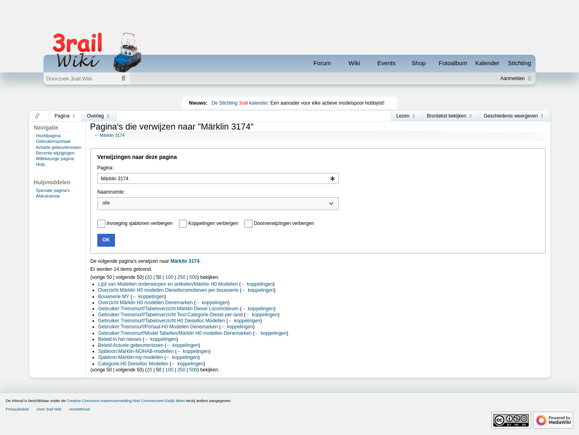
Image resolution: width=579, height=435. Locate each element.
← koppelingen (257, 284)
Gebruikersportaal (53, 141)
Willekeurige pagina (55, 158)
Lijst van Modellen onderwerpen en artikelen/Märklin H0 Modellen (168, 284)
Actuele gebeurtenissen (58, 147)
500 (193, 277)
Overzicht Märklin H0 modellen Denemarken (145, 302)
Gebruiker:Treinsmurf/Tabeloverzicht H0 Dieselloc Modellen (161, 321)
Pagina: (105, 168)
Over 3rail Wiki (49, 409)
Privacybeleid (17, 409)
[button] (37, 116)
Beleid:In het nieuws (119, 339)
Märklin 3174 (112, 135)
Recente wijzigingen (55, 152)
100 (169, 277)
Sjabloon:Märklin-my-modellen (130, 357)
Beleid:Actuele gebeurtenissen (130, 345)
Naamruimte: (111, 192)
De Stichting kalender (239, 103)
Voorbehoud (79, 409)
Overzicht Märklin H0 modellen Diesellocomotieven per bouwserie (168, 290)
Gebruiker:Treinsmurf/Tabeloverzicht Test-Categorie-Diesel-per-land (170, 314)
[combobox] (218, 178)
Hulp (40, 164)
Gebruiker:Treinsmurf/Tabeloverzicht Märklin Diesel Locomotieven (168, 308)
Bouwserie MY (113, 296)
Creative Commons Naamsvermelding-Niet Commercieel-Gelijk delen (125, 400)
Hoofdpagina (48, 135)
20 (149, 277)
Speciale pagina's (53, 190)
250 (181, 277)
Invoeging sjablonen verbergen (139, 223)
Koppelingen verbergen (213, 223)
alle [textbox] (106, 203)
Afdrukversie (48, 196)
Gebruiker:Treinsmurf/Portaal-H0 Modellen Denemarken (158, 327)
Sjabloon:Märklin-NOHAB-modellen (136, 351)
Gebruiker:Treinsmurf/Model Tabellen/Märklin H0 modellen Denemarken (175, 333)
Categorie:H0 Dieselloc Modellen (133, 364)
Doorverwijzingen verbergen (284, 223)
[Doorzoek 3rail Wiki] (80, 78)
